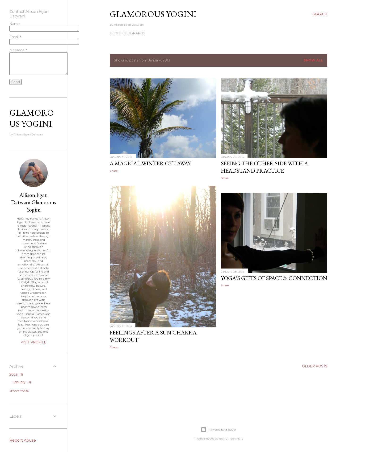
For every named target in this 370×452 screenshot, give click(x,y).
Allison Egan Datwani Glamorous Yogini (33, 202)
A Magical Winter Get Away (150, 163)
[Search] (320, 14)
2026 (16, 374)
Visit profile (33, 342)
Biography (134, 33)
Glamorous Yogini (153, 14)
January (22, 382)
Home (115, 33)
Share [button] (114, 170)
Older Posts (314, 366)
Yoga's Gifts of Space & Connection (274, 278)
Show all (313, 60)
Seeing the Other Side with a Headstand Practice (264, 167)
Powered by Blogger (218, 429)
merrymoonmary (231, 438)
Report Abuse (22, 440)
